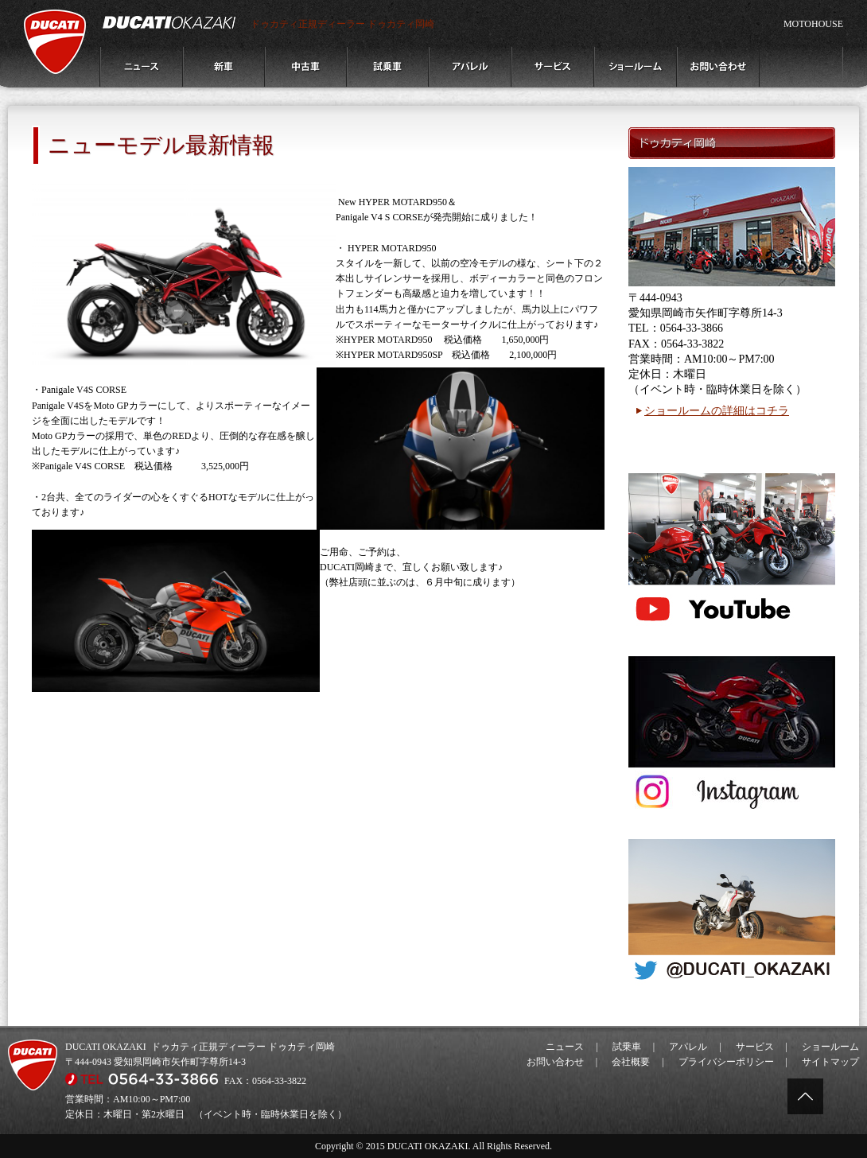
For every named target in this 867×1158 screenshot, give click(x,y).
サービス (755, 1046)
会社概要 (631, 1061)
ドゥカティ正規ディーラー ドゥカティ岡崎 (342, 23)
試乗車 (626, 1046)
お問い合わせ (555, 1061)
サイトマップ (830, 1061)
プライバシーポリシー (726, 1061)
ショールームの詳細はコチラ (716, 411)
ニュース (565, 1046)
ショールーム (830, 1046)
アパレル (688, 1046)
